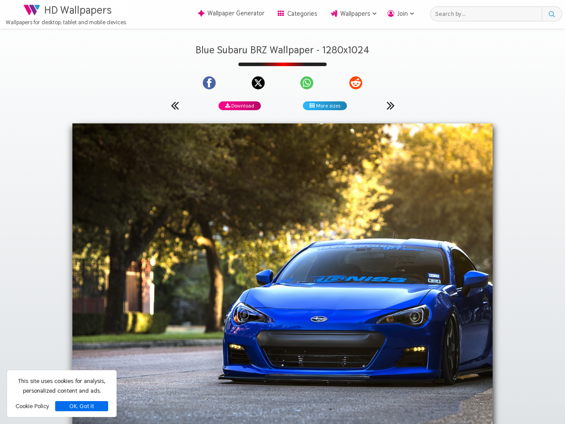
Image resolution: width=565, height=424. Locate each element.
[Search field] (488, 14)
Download (239, 105)
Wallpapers (355, 14)
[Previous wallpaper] (175, 105)
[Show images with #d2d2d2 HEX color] (380, 319)
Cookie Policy (32, 406)
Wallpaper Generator (231, 13)
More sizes (324, 105)
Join (402, 14)
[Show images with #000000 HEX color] (278, 319)
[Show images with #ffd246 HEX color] (346, 319)
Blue (277, 286)
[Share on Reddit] (355, 82)
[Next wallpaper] (391, 105)
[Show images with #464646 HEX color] (210, 319)
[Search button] (551, 14)
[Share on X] (258, 82)
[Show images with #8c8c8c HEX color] (244, 319)
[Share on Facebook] (209, 82)
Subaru (301, 286)
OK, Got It (81, 406)
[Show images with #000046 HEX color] (312, 319)
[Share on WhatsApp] (306, 82)
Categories (302, 14)
